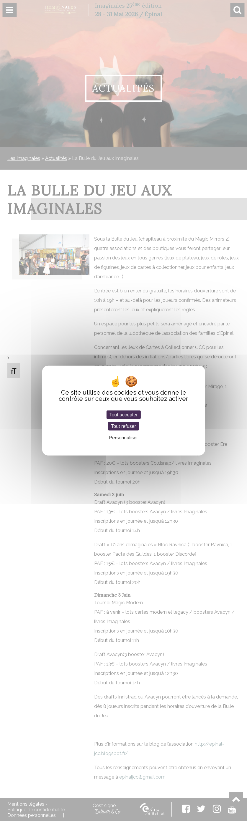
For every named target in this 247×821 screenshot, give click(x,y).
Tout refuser (123, 426)
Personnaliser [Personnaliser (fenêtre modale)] (123, 437)
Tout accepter (123, 414)
